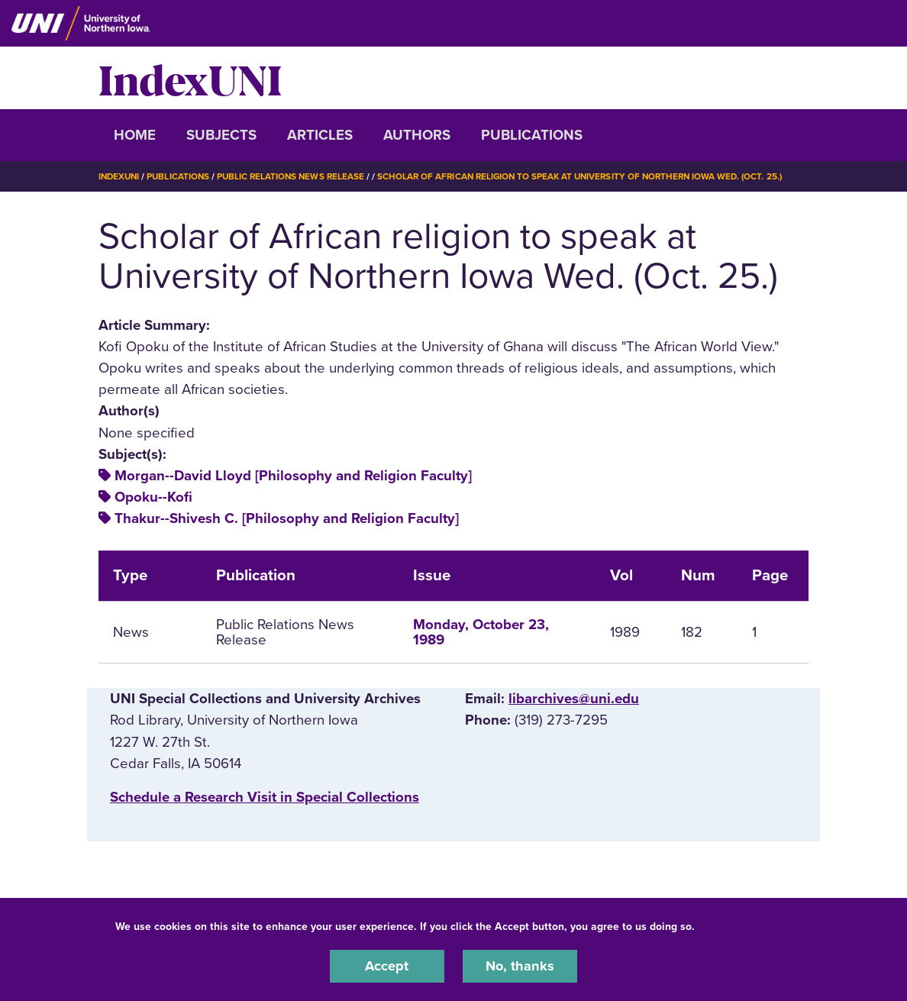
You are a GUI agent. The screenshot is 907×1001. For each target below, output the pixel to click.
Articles (320, 135)
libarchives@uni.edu (573, 698)
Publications (532, 135)
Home (135, 135)
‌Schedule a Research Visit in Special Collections (264, 797)
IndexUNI (190, 78)
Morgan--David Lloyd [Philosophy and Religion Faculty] (293, 475)
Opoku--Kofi (153, 497)
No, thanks (520, 965)
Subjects (221, 135)
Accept (387, 965)
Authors (416, 135)
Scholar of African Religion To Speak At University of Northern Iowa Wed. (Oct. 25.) (594, 176)
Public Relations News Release (297, 176)
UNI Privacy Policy (746, 925)
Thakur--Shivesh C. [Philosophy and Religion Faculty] (287, 518)
